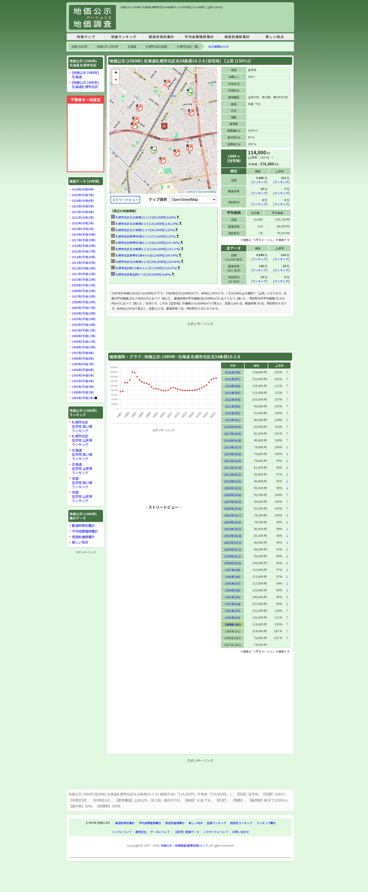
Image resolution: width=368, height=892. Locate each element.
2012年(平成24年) (84, 268)
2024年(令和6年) (83, 201)
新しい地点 (275, 36)
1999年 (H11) (232, 556)
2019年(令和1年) (83, 229)
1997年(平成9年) (83, 353)
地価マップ (86, 36)
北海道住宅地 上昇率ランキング (82, 468)
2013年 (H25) (232, 461)
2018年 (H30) (232, 426)
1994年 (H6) (232, 590)
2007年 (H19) (232, 501)
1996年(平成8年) (83, 358)
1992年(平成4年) (83, 381)
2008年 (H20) (232, 495)
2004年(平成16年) (84, 313)
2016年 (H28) (232, 440)
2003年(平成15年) (84, 319)
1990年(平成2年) (83, 392)
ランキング (259, 182)
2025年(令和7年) (83, 195)
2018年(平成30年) (84, 234)
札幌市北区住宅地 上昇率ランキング (82, 440)
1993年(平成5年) (83, 375)
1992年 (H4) (232, 604)
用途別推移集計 (237, 36)
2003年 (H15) (232, 529)
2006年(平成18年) (84, 302)
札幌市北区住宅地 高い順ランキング (82, 426)
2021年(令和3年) (83, 217)
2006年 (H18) (232, 508)
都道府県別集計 (161, 36)
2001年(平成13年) (84, 330)
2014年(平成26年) (84, 257)
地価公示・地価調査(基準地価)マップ (184, 845)
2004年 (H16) (232, 522)
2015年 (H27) (232, 447)
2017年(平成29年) (84, 240)
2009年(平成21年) (84, 285)
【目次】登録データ (186, 832)
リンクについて (121, 832)
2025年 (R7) (232, 379)
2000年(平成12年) (84, 336)
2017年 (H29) (232, 433)
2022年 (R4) (232, 399)
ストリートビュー (125, 199)
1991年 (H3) (232, 610)
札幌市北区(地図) (156, 46)
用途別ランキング (241, 823)
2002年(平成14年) (84, 325)
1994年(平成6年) (83, 370)
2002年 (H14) (232, 536)
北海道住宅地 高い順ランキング (82, 454)
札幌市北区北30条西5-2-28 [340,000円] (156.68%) (145, 262)
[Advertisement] (206, 19)
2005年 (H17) (232, 515)
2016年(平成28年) (84, 246)
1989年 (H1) (233, 624)
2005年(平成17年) (84, 308)
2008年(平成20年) (84, 291)
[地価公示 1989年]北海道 (85, 74)
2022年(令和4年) (83, 212)
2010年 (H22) (232, 481)
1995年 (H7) (232, 583)
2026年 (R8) (232, 372)
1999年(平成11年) (84, 341)
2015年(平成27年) (84, 251)
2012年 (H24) (232, 467)
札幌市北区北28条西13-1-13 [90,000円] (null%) (143, 217)
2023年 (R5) (232, 392)
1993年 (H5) (232, 597)
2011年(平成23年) (84, 274)
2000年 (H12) (232, 549)
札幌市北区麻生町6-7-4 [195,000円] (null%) (141, 274)
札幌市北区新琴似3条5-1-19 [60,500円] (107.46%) (145, 243)
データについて (160, 832)
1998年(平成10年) (84, 347)
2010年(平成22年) (84, 279)
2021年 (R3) (232, 406)
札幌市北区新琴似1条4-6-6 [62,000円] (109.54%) (144, 255)
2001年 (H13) (232, 542)
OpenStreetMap (207, 191)
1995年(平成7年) (83, 364)
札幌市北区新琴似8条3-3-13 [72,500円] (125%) (143, 236)
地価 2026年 (79, 46)
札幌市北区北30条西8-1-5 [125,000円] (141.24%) (144, 224)
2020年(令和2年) (83, 223)
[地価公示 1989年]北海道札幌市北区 (85, 84)
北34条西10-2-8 (218, 46)
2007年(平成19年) (84, 296)
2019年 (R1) (232, 420)
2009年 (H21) (232, 488)
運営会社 (140, 832)
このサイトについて (215, 832)
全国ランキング (216, 823)
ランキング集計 (266, 823)
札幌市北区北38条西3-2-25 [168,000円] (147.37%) (145, 249)
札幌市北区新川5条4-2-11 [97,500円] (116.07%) (144, 268)
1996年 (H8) (232, 576)
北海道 (132, 46)
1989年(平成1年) (83, 398)
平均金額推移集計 (199, 36)
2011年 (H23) (232, 474)
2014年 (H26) (232, 454)
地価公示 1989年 (107, 46)
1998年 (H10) (232, 563)
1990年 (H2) (232, 617)
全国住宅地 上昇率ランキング (82, 496)
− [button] (115, 80)
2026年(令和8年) (83, 189)
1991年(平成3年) (83, 387)
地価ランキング (124, 36)
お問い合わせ (240, 832)
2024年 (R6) (232, 386)
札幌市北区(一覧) (188, 46)
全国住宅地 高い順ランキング (82, 482)
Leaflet (189, 191)
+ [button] (115, 73)
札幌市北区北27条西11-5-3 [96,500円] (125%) (142, 230)
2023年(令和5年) (83, 206)
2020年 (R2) (232, 413)
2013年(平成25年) (84, 263)
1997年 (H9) (232, 570)
